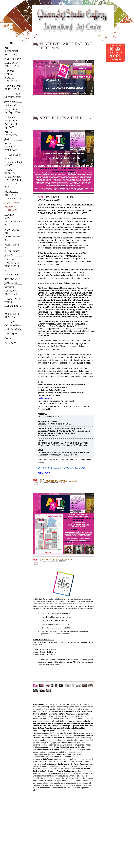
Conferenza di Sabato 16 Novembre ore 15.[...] (56, 559)
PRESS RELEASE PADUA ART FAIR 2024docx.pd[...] (58, 481)
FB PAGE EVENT (44, 473)
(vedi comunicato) (45, 398)
